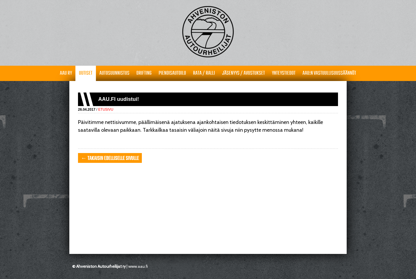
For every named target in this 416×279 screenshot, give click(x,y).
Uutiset (85, 73)
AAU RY (66, 73)
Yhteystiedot (284, 73)
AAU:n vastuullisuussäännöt (329, 73)
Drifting (144, 73)
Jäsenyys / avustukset (243, 73)
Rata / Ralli (204, 73)
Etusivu (105, 110)
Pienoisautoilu (172, 73)
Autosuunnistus (114, 73)
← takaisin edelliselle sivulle (110, 158)
